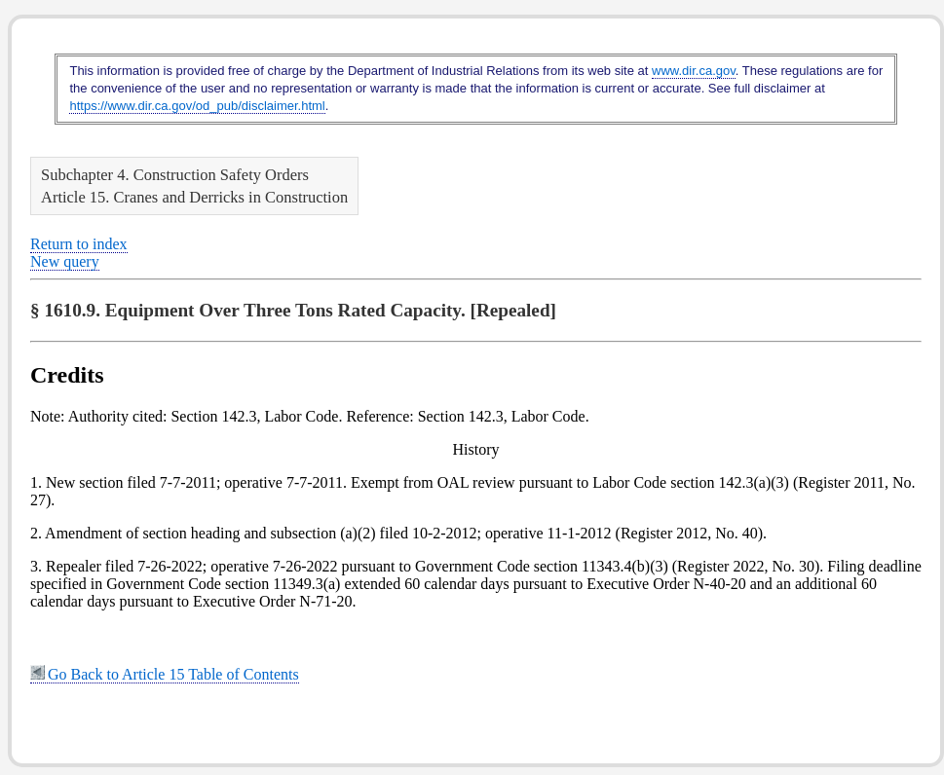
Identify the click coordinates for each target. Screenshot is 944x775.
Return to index (79, 244)
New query (64, 261)
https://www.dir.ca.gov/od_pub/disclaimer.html (196, 105)
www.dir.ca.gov (694, 70)
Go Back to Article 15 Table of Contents (164, 674)
